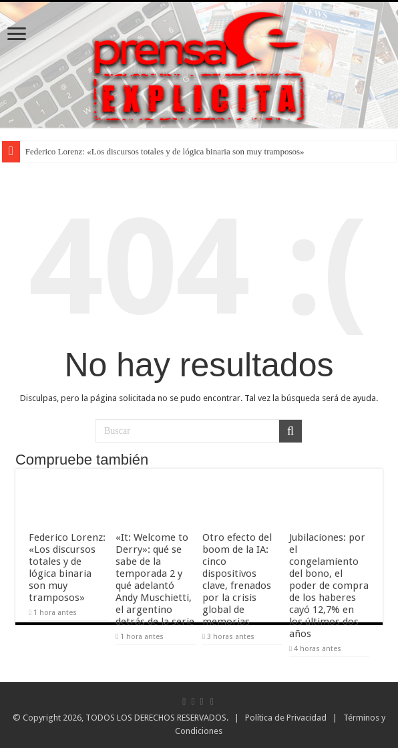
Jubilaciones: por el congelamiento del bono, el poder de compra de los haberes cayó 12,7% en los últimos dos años (329, 585)
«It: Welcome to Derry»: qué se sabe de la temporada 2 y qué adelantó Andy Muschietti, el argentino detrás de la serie (155, 579)
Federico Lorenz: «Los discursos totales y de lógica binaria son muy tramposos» (165, 151)
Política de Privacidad (286, 718)
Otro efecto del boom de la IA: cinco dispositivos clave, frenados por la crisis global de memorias (237, 579)
